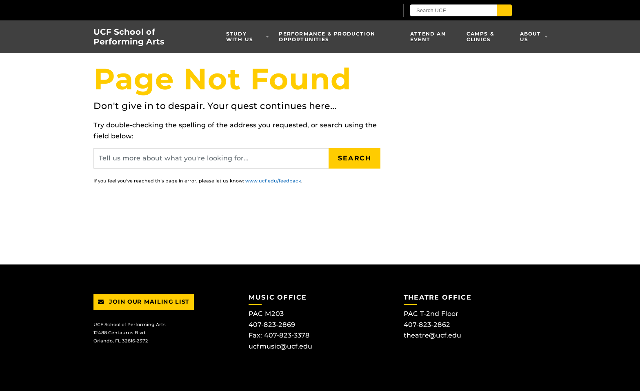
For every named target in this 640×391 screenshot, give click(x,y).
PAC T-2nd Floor (431, 314)
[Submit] (504, 10)
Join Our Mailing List (143, 301)
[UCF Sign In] (372, 11)
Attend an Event (428, 36)
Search (354, 158)
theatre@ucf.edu (432, 335)
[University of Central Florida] (188, 10)
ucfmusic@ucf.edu (280, 346)
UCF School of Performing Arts (128, 37)
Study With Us (239, 36)
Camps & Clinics (480, 36)
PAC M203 (266, 314)
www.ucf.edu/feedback (273, 181)
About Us (530, 36)
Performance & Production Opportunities (327, 36)
